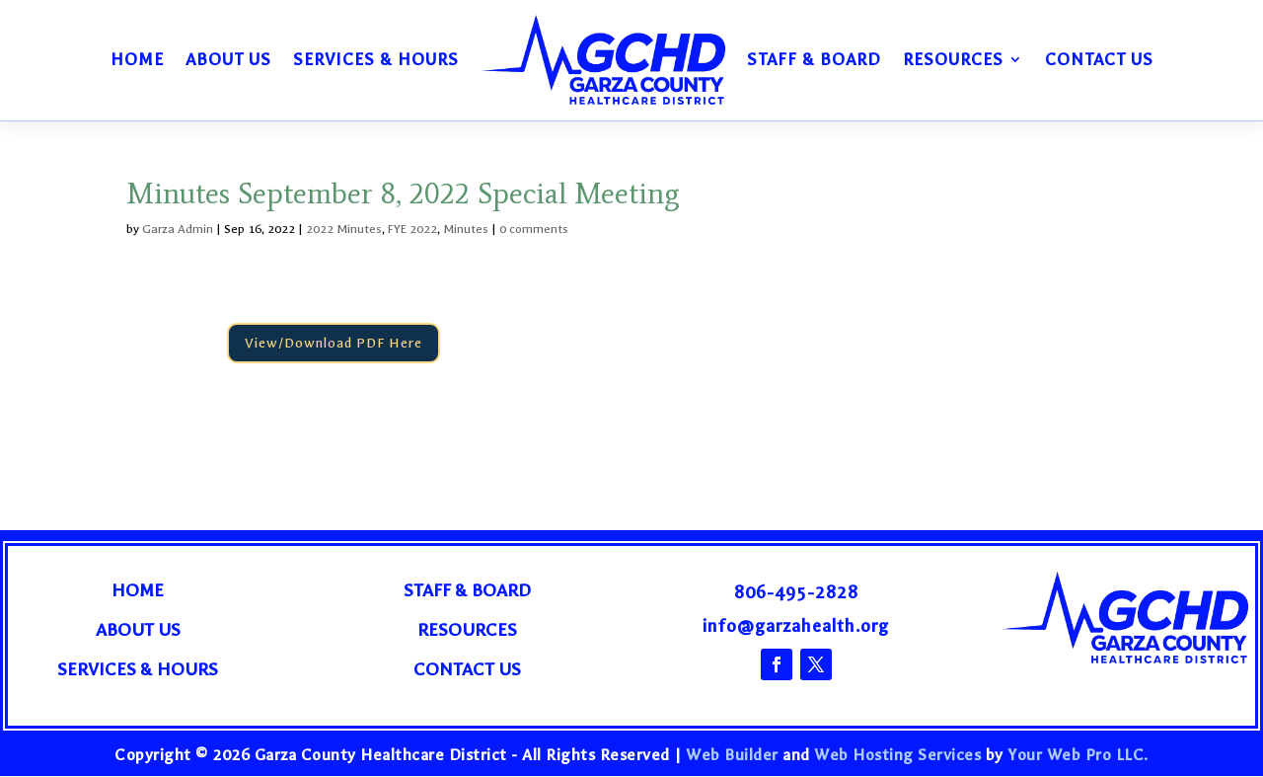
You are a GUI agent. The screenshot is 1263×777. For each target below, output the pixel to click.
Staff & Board (814, 59)
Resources (953, 59)
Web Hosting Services (897, 754)
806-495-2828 (796, 593)
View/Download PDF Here (334, 343)
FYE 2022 (412, 229)
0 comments (533, 229)
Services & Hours (376, 59)
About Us (228, 59)
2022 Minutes (344, 229)
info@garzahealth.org (796, 626)
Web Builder (732, 754)
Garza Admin (177, 229)
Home (137, 59)
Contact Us (1099, 59)
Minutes (465, 229)
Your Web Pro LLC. (1078, 754)
